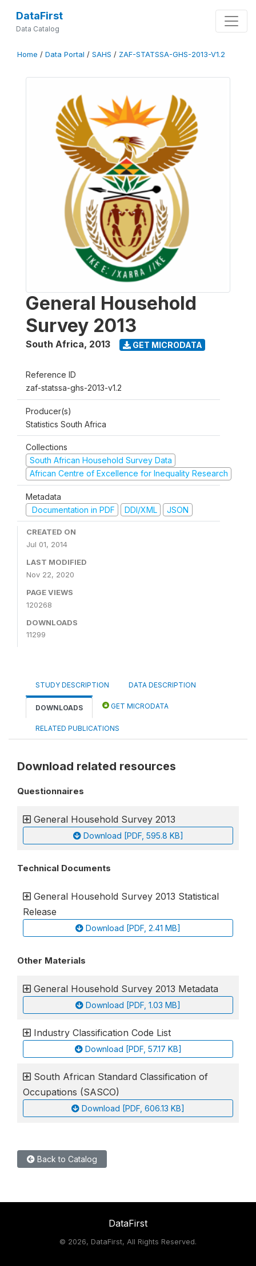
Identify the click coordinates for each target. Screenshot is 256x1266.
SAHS (101, 54)
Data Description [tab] (162, 685)
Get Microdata (162, 345)
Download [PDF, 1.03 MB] (128, 1005)
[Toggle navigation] (231, 21)
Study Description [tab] (72, 685)
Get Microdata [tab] (135, 705)
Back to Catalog (62, 1159)
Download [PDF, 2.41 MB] (128, 928)
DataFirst (39, 16)
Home (27, 54)
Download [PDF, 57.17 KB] (128, 1049)
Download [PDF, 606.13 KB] (128, 1108)
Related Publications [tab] (77, 728)
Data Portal (65, 54)
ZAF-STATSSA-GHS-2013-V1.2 (172, 54)
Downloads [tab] (59, 707)
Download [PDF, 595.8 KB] (128, 835)
